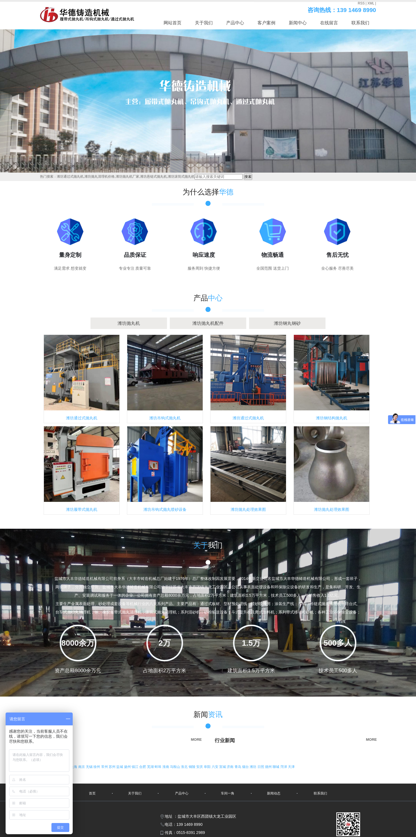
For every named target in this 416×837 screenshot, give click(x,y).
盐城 (120, 767)
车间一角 (227, 793)
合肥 (143, 767)
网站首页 (172, 22)
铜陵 (192, 767)
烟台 (246, 767)
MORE (152, 739)
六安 (215, 767)
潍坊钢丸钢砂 (272, 323)
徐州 (97, 767)
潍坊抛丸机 (144, 323)
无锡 (89, 767)
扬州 (128, 767)
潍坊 (253, 767)
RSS (361, 3)
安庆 (200, 767)
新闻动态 (273, 793)
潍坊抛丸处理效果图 (248, 509)
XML (370, 3)
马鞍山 (175, 767)
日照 (261, 767)
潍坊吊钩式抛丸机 (165, 418)
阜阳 (207, 767)
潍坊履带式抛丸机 (81, 509)
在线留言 (329, 22)
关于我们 (204, 22)
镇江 (135, 767)
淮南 (166, 767)
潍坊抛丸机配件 (208, 323)
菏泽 (284, 767)
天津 (291, 767)
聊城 (276, 767)
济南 (230, 767)
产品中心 (235, 22)
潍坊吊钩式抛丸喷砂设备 (164, 509)
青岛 (238, 767)
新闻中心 (298, 22)
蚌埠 (158, 767)
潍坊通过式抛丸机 (81, 418)
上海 (74, 767)
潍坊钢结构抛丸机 (331, 418)
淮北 (184, 767)
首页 (92, 793)
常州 (105, 767)
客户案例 (266, 22)
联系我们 (360, 22)
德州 (269, 767)
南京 (82, 767)
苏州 (112, 767)
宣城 (223, 767)
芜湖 (151, 767)
